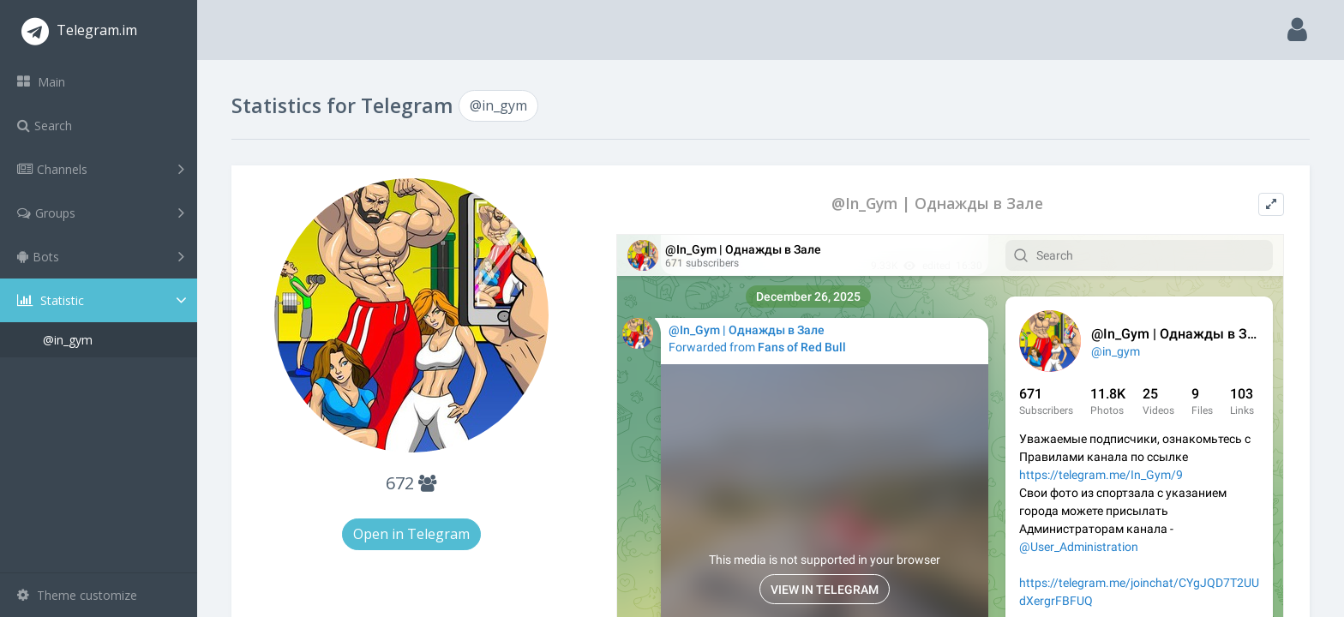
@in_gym (68, 340)
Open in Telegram (411, 533)
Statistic (103, 300)
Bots (100, 256)
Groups (100, 212)
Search (44, 125)
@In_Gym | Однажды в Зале (937, 203)
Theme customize (77, 595)
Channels (100, 168)
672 (411, 482)
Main (41, 82)
